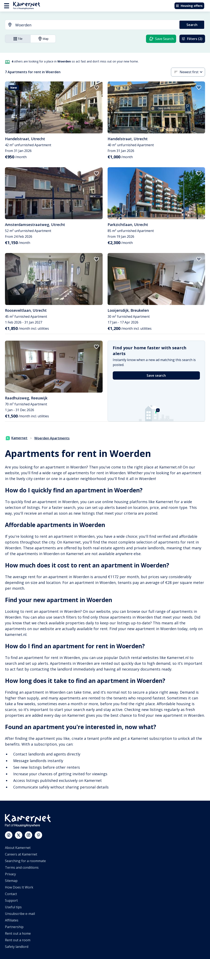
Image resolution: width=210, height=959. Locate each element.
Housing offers (189, 6)
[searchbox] (95, 25)
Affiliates (11, 920)
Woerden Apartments (52, 438)
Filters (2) (191, 38)
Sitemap (11, 880)
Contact (11, 894)
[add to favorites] (96, 88)
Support (11, 900)
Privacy (10, 874)
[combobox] (90, 25)
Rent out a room (17, 940)
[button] (192, 72)
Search (191, 24)
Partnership (14, 927)
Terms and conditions (22, 867)
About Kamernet (18, 847)
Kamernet (16, 438)
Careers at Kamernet (21, 854)
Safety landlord (16, 946)
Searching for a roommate (25, 861)
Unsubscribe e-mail (20, 913)
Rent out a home (18, 933)
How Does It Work (19, 887)
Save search (156, 375)
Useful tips (13, 907)
